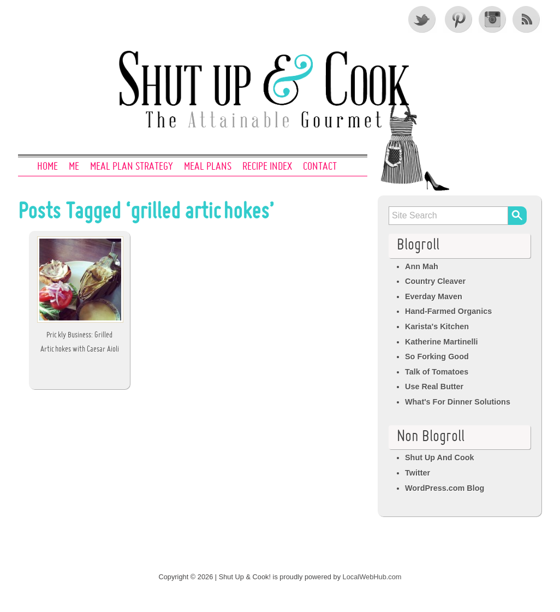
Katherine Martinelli (441, 341)
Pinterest (457, 19)
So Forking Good (437, 356)
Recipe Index (267, 167)
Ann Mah (421, 266)
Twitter (422, 19)
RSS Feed (527, 19)
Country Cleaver (435, 281)
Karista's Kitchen (437, 326)
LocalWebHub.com (372, 577)
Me (74, 167)
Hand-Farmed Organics (448, 311)
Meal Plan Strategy (131, 167)
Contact (320, 167)
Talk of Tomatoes (436, 371)
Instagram (492, 19)
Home (47, 167)
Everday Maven (433, 296)
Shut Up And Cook (439, 457)
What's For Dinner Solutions (457, 401)
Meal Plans (207, 167)
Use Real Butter (434, 386)
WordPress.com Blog (444, 488)
